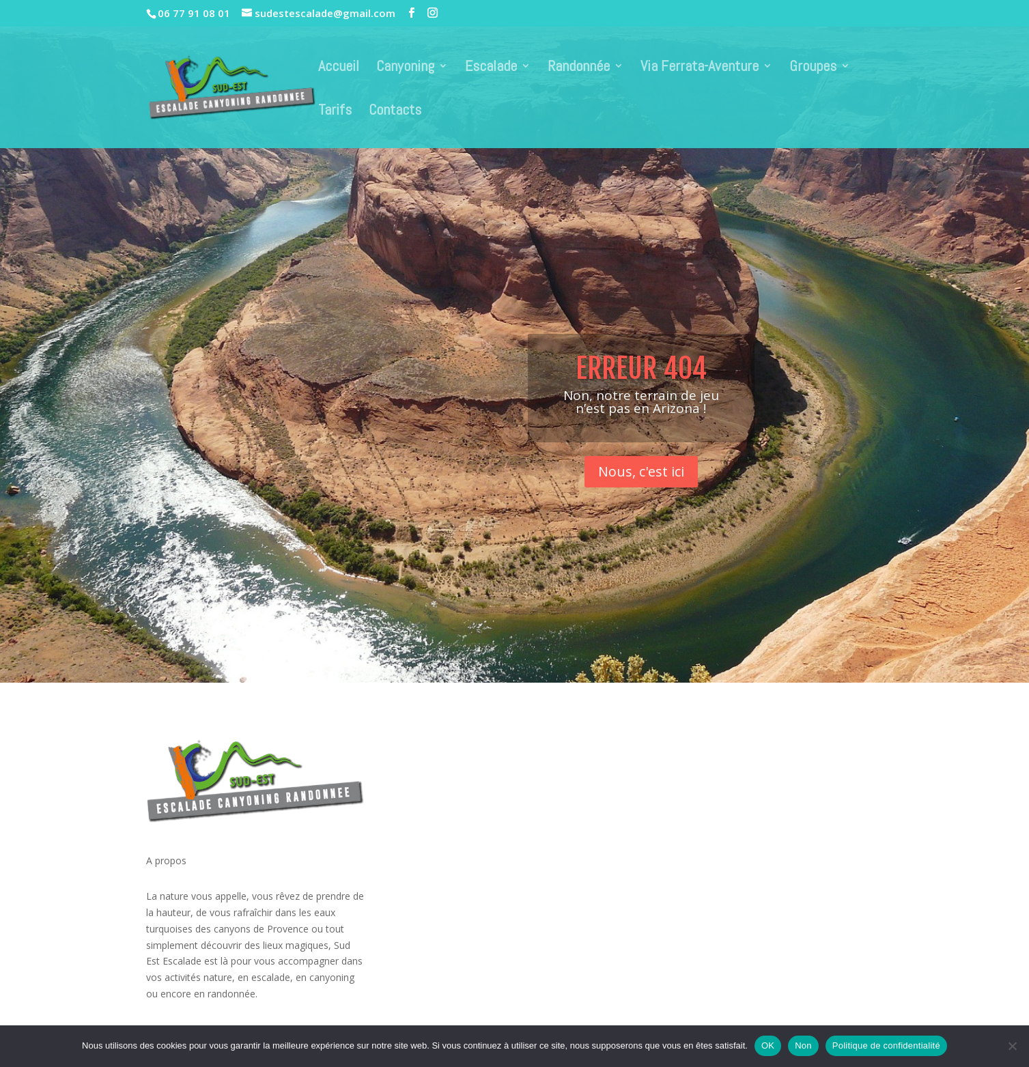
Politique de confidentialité (886, 1045)
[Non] (1012, 1046)
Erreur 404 (641, 386)
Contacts (395, 111)
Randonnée (579, 68)
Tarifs (335, 111)
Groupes (812, 68)
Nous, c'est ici (641, 490)
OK (767, 1045)
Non (803, 1045)
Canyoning (405, 68)
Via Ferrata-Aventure (699, 68)
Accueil (338, 68)
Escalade (491, 68)
